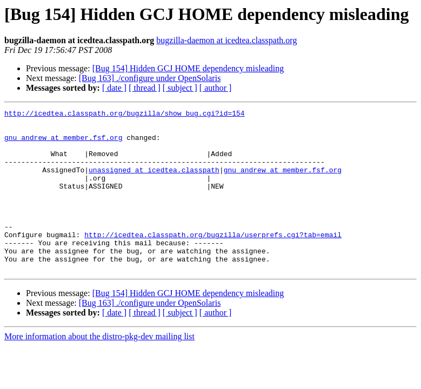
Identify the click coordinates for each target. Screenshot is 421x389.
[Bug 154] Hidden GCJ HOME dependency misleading (188, 68)
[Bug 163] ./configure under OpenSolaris (150, 78)
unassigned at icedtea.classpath (154, 182)
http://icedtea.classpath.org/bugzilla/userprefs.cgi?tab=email (213, 260)
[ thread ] (145, 87)
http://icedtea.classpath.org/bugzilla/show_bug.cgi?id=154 (124, 114)
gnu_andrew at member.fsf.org (63, 144)
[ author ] (215, 87)
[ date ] (114, 87)
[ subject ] (180, 87)
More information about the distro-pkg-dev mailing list (99, 368)
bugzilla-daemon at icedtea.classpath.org (226, 40)
